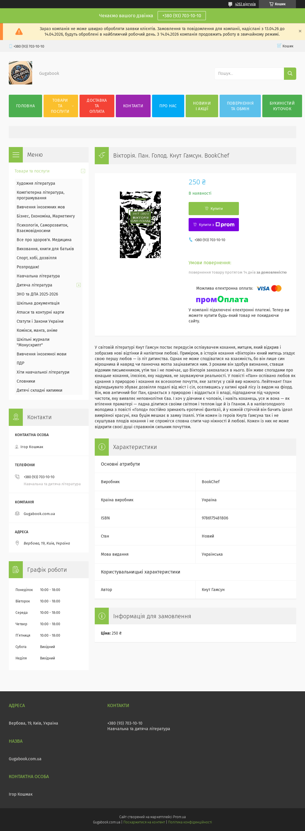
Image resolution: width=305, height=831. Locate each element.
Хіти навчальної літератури (43, 372)
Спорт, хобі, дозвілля (37, 257)
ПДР (20, 363)
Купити (217, 208)
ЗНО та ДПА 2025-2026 (37, 294)
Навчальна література (38, 276)
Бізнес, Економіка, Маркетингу (46, 216)
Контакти (133, 105)
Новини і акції (202, 106)
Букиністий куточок (282, 106)
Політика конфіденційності (190, 822)
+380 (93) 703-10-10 (181, 15)
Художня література (36, 183)
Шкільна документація (38, 303)
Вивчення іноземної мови (41, 354)
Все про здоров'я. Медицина (44, 239)
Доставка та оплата (97, 106)
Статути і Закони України (40, 321)
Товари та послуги (60, 106)
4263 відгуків (245, 4)
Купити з (216, 224)
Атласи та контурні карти (40, 312)
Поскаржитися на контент (144, 822)
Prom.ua (179, 817)
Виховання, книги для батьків (45, 248)
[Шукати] (290, 74)
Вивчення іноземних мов (41, 207)
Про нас (168, 105)
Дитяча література (34, 285)
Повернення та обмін (240, 106)
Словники (26, 381)
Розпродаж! (28, 267)
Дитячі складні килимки (39, 390)
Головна (25, 105)
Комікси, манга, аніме (37, 330)
